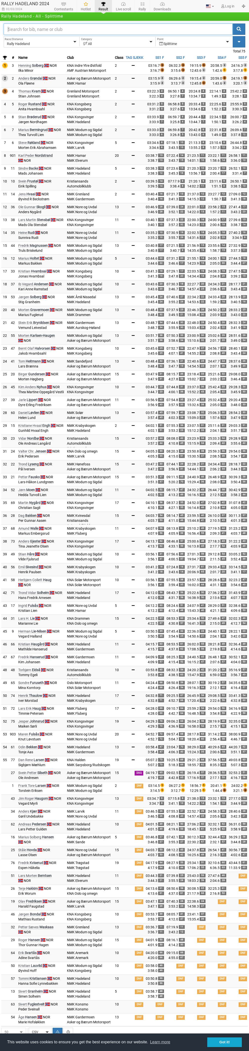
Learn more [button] (160, 1042)
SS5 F (242, 58)
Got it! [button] (224, 1042)
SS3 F (201, 58)
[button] (210, 6)
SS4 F (222, 58)
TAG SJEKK (134, 58)
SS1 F (159, 58)
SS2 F (180, 58)
